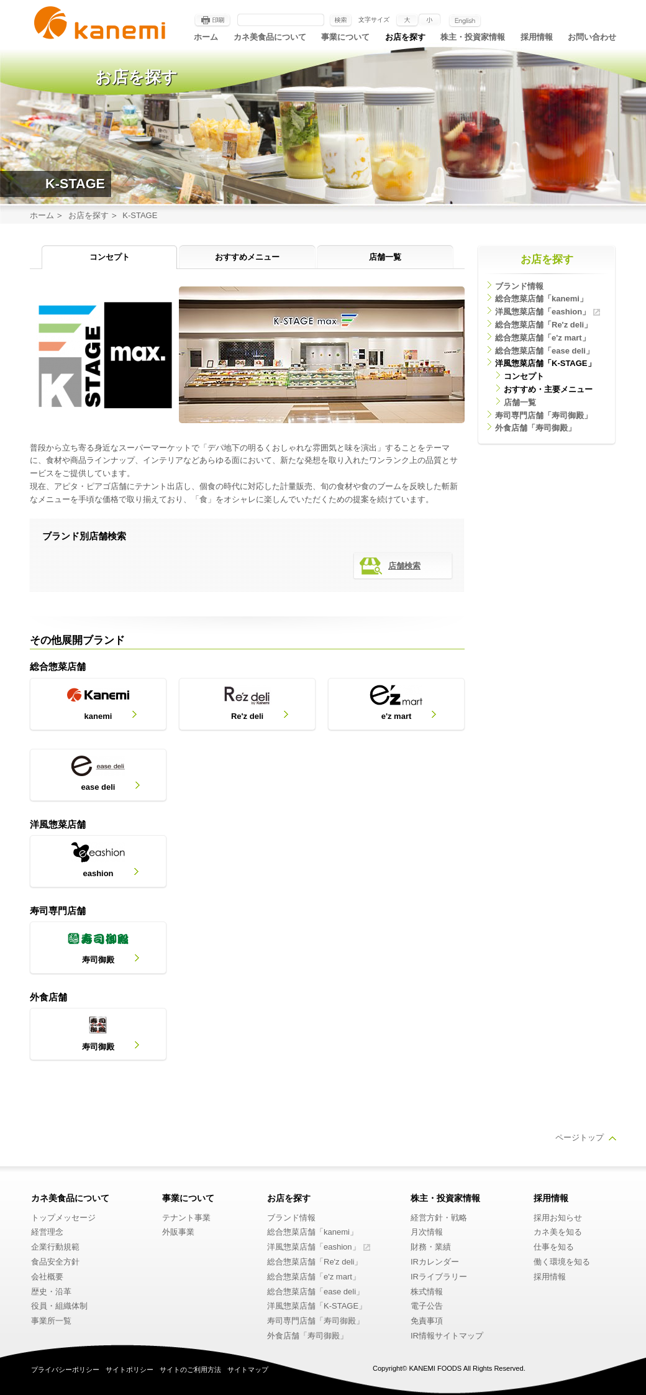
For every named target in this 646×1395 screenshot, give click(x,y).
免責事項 (427, 1320)
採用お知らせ (558, 1217)
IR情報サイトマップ (447, 1335)
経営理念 (47, 1232)
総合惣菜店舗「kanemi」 (541, 298)
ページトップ (579, 1137)
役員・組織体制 (59, 1305)
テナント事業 (186, 1217)
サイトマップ (247, 1369)
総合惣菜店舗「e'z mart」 (542, 337)
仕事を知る (554, 1246)
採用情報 (537, 37)
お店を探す (405, 37)
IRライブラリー (439, 1276)
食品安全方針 (55, 1261)
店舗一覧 (385, 257)
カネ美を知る (558, 1232)
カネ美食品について (270, 37)
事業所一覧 (51, 1320)
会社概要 (47, 1276)
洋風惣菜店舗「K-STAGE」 (545, 363)
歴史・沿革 (51, 1291)
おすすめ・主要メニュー (548, 389)
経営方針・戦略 (439, 1217)
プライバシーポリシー (65, 1369)
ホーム (206, 37)
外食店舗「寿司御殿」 (535, 427)
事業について (345, 37)
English (464, 20)
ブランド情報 (519, 286)
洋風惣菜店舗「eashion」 (542, 311)
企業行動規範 (55, 1246)
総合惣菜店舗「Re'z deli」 (543, 324)
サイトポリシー (129, 1369)
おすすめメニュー (247, 257)
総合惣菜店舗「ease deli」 (544, 350)
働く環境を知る (562, 1261)
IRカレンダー (435, 1261)
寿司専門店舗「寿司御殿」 (543, 415)
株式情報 (427, 1291)
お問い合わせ (592, 37)
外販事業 (178, 1232)
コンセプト (109, 257)
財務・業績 (431, 1246)
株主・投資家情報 (472, 37)
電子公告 (427, 1305)
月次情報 (427, 1232)
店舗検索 (404, 565)
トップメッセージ (63, 1217)
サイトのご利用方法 (190, 1369)
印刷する (212, 20)
